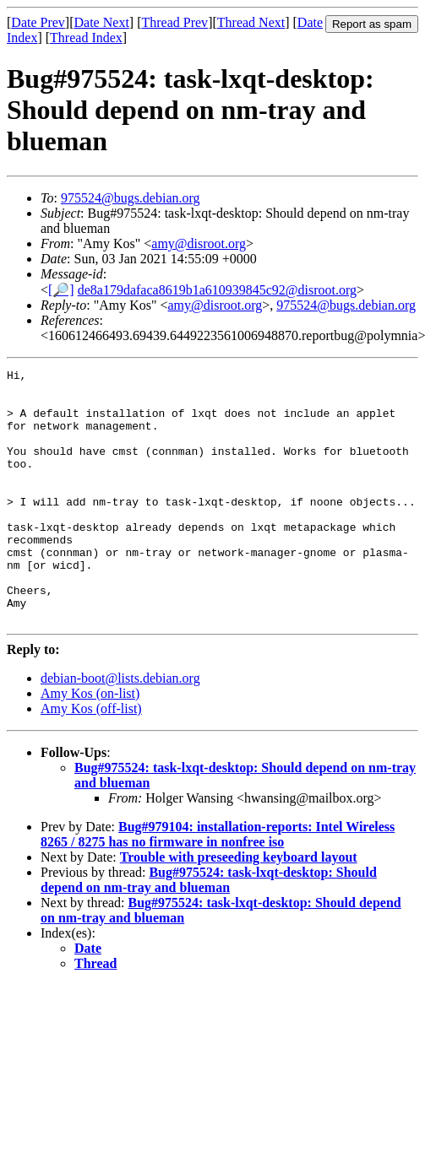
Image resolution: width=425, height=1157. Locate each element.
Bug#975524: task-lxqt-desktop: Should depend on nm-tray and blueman (209, 930)
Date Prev (38, 22)
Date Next (101, 22)
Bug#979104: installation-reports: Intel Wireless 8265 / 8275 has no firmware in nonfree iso (218, 885)
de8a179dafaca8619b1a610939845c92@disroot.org (217, 290)
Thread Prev (174, 22)
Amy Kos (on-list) (90, 744)
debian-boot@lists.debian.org (120, 729)
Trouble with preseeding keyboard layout (238, 907)
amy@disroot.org (198, 243)
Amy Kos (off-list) (91, 759)
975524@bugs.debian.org (130, 198)
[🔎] (61, 290)
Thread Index (86, 37)
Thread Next (251, 22)
